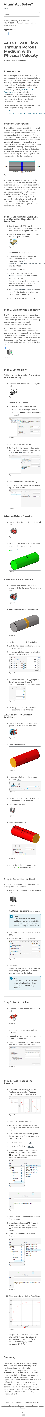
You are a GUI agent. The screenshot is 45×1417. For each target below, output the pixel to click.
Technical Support (32, 1406)
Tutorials (14, 21)
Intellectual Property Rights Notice (13, 1406)
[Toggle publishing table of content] (6, 33)
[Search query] (22, 14)
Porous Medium (24, 21)
